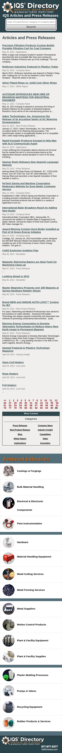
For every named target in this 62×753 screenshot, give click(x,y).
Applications (20, 443)
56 (31, 405)
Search (31, 26)
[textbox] (31, 22)
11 (51, 400)
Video (45, 439)
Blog (20, 434)
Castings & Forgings (22, 471)
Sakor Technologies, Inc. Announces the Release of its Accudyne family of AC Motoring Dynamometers (29, 119)
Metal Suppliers (19, 609)
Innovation (45, 443)
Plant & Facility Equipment (25, 641)
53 (15, 405)
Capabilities (45, 434)
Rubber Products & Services (27, 723)
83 (41, 408)
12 (56, 400)
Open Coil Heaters (13, 362)
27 (10, 403)
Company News (45, 425)
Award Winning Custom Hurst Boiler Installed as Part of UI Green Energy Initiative (30, 230)
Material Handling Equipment (27, 558)
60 (52, 405)
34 (46, 403)
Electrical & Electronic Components (23, 504)
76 (5, 408)
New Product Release (20, 430)
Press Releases (20, 425)
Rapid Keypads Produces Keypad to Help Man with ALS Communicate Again (29, 142)
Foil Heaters (9, 385)
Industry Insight (45, 430)
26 (5, 403)
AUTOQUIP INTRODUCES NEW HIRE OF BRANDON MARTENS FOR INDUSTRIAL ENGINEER (26, 97)
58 (41, 405)
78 (15, 408)
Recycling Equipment (22, 707)
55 (25, 405)
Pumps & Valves (19, 691)
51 (5, 405)
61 (57, 405)
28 (15, 403)
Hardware (15, 542)
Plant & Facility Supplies (24, 657)
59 (46, 405)
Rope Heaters (10, 373)
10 (45, 400)
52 (10, 405)
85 (52, 408)
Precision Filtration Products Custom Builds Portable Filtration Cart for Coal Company (28, 47)
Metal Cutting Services (23, 574)
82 (36, 408)
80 (25, 408)
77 (10, 408)
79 (20, 408)
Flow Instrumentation (22, 524)
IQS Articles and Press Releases (31, 15)
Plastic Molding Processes (25, 675)
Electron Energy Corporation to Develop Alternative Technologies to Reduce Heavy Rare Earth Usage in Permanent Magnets (30, 326)
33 (41, 403)
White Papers (20, 439)
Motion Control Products (24, 625)
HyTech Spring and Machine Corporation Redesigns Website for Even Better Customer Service (29, 186)
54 (20, 405)
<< (5, 400)
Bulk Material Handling (23, 487)
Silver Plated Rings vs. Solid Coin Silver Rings (29, 82)
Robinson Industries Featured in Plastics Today (30, 66)
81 (31, 408)
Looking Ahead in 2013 (15, 276)
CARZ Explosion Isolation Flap (20, 250)
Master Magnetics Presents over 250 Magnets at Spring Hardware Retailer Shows (30, 289)
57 (36, 405)
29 (20, 403)
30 (25, 403)
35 (52, 403)
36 (57, 403)
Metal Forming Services (24, 590)
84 (46, 408)
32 (36, 403)
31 (31, 403)
